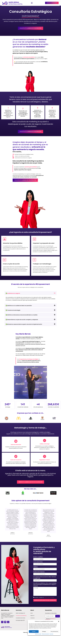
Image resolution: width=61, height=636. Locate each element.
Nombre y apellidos (38, 557)
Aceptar (33, 631)
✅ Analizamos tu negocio (13, 293)
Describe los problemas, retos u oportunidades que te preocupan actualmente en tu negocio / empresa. (44, 584)
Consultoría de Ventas (20, 618)
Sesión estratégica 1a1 (20, 613)
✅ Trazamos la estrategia (13, 310)
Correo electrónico (38, 562)
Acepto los (50, 619)
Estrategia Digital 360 (20, 620)
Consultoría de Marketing (21, 615)
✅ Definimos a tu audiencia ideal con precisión (19, 305)
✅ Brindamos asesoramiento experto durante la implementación (24, 324)
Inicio (31, 613)
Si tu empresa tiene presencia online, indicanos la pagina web (44, 577)
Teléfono (35, 567)
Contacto (32, 618)
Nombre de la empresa (38, 572)
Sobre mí (32, 615)
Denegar (44, 631)
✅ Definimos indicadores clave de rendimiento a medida (21, 315)
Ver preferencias (54, 631)
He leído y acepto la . (44, 597)
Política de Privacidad (49, 597)
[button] (58, 621)
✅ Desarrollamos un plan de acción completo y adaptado (22, 319)
